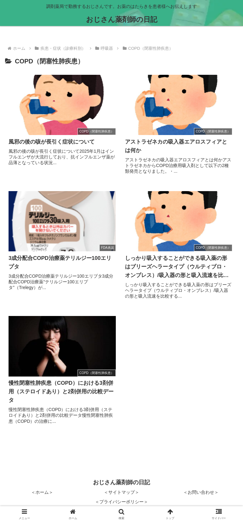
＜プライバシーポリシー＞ (121, 501)
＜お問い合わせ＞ (201, 492)
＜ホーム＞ (42, 492)
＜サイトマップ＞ (121, 492)
